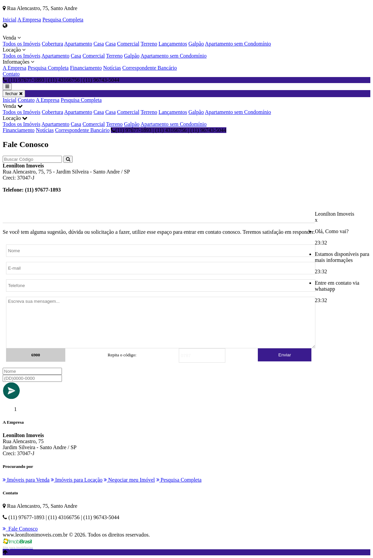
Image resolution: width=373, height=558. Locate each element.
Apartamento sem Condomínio (238, 44)
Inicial (9, 19)
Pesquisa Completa (63, 19)
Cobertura (52, 44)
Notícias (112, 68)
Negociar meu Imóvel (129, 480)
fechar (13, 93)
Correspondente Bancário (149, 68)
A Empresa (29, 19)
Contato (11, 74)
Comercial (128, 44)
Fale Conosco (20, 529)
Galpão (196, 44)
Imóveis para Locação (76, 480)
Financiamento (86, 68)
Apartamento (78, 44)
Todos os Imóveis (22, 44)
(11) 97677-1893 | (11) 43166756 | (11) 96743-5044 (168, 130)
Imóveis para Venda (26, 480)
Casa (98, 44)
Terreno (149, 44)
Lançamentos (172, 44)
